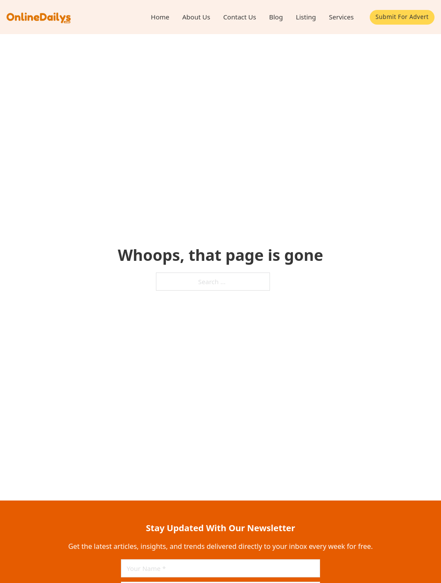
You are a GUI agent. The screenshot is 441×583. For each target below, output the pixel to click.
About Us (196, 17)
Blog (276, 17)
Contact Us (239, 17)
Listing (306, 17)
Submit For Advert (401, 17)
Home (160, 17)
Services (341, 17)
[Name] (220, 568)
